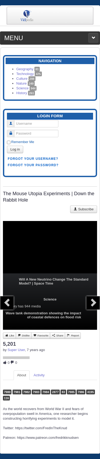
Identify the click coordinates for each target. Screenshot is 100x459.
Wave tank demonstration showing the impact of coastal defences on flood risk (43, 315)
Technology (29, 74)
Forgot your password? (33, 165)
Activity (39, 375)
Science (26, 88)
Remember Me (22, 142)
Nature (25, 83)
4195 (90, 392)
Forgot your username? (33, 159)
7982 (26, 392)
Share (57, 335)
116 (6, 398)
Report (73, 335)
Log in (15, 149)
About (21, 375)
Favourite (40, 335)
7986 (81, 392)
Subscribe (84, 209)
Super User (16, 350)
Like (9, 335)
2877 (55, 392)
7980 (7, 392)
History (25, 93)
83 (63, 392)
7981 (17, 392)
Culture (25, 79)
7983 (36, 392)
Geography (28, 69)
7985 (71, 392)
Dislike (24, 335)
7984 (45, 392)
